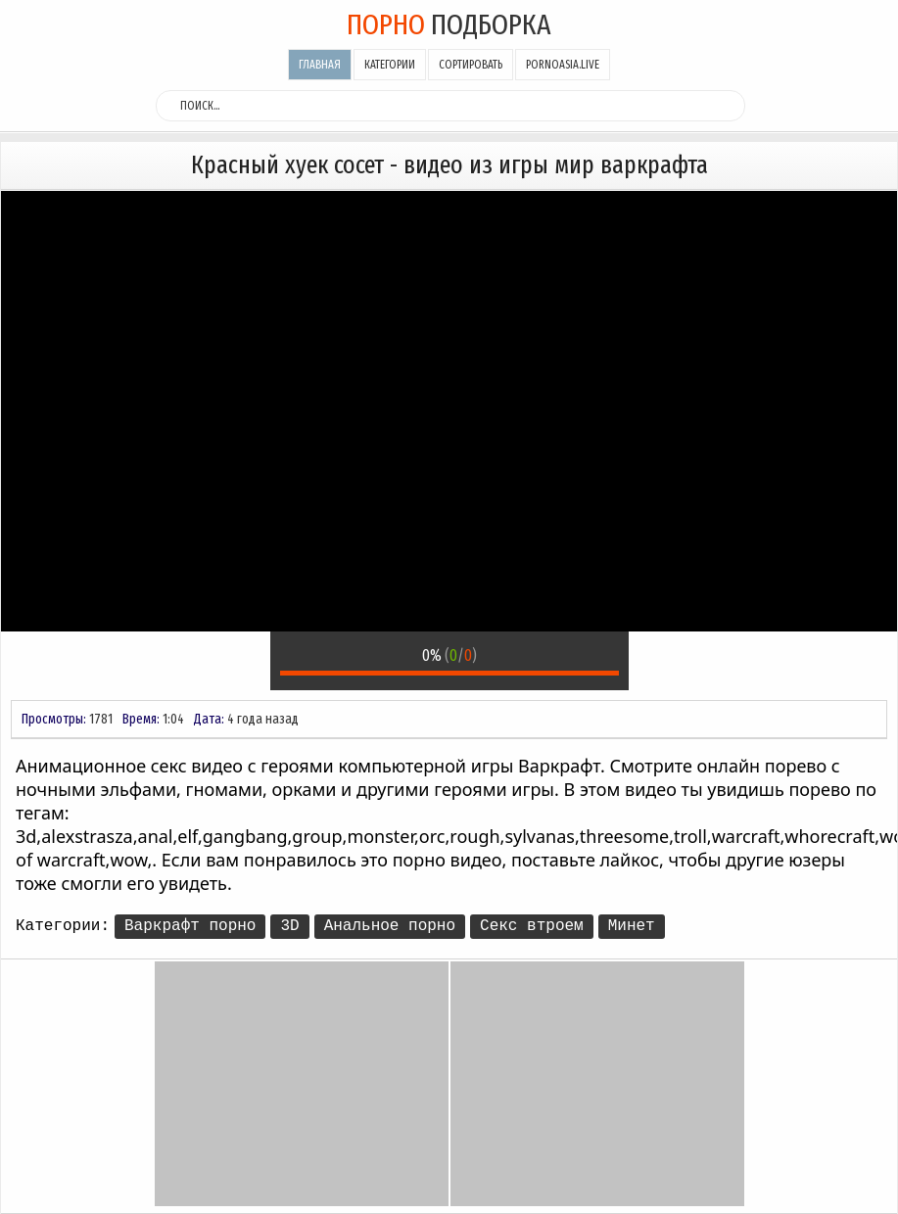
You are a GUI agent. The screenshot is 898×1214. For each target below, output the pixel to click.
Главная (320, 64)
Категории (389, 64)
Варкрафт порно (190, 926)
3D (289, 926)
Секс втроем (532, 926)
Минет (631, 926)
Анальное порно (389, 926)
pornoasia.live (562, 64)
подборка (449, 24)
